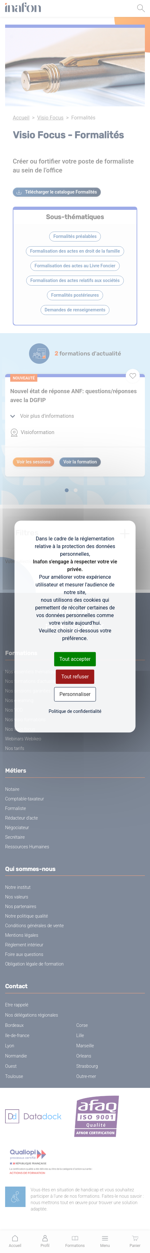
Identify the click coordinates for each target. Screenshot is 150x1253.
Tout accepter (75, 659)
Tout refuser (75, 677)
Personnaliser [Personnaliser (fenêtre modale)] (75, 694)
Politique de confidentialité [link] (75, 711)
